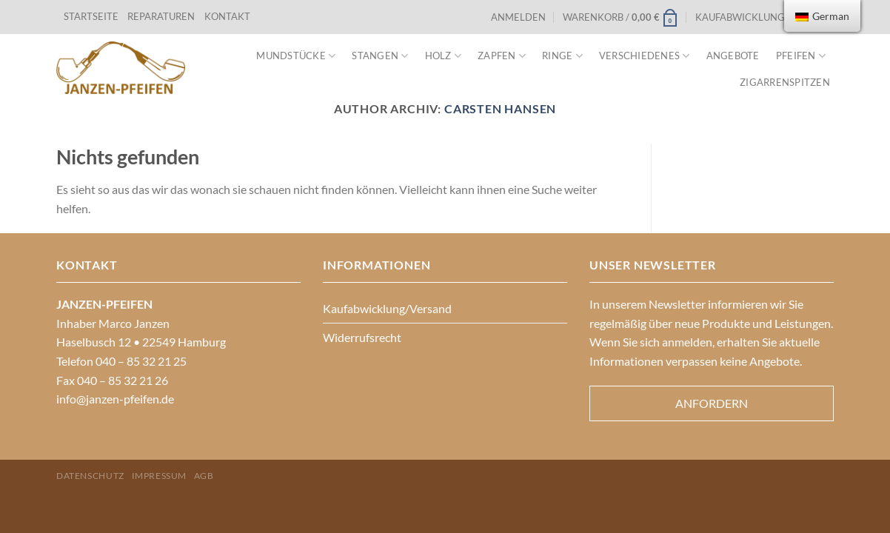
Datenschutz (90, 475)
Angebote (733, 55)
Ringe (562, 56)
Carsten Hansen (500, 108)
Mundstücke (295, 56)
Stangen (380, 56)
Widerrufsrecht (362, 337)
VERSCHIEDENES (644, 56)
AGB (204, 475)
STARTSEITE (91, 16)
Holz (443, 56)
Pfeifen (801, 56)
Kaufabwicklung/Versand (764, 17)
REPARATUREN (162, 16)
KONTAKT (227, 16)
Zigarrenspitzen (785, 82)
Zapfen (502, 56)
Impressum (159, 475)
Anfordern (711, 403)
